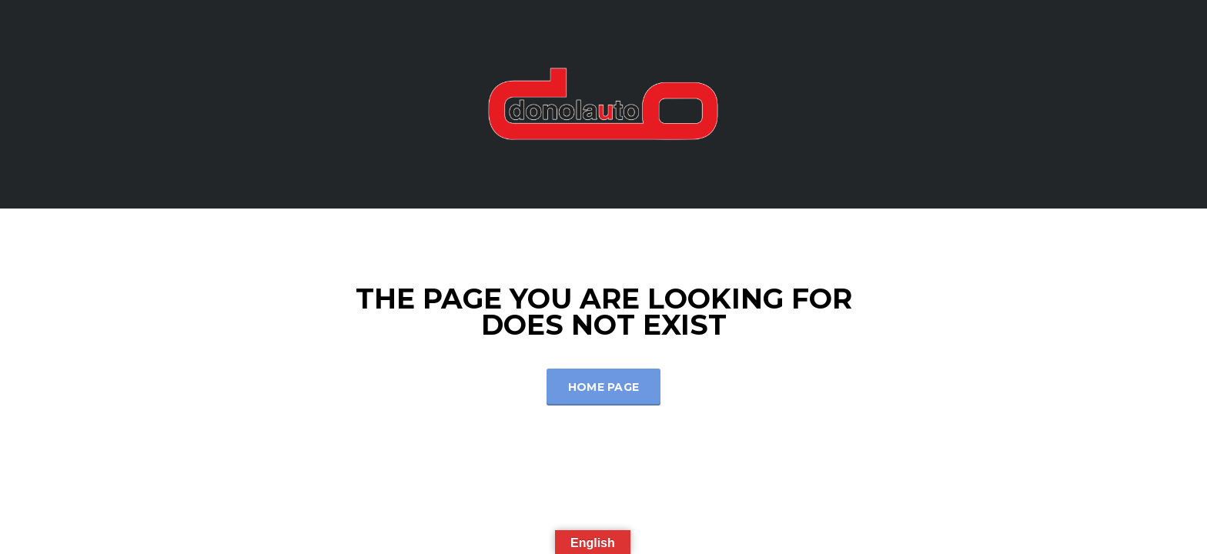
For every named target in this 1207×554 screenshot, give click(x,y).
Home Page (604, 387)
